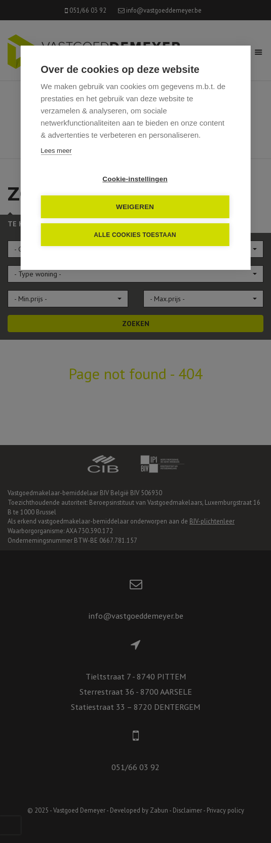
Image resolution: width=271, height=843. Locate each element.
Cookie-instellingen (134, 179)
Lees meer (56, 150)
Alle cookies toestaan (135, 234)
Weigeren (135, 207)
